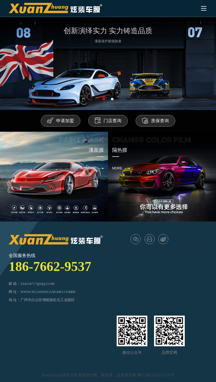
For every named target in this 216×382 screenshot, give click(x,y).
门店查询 (108, 120)
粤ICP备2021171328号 (155, 375)
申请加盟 (60, 120)
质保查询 (155, 120)
